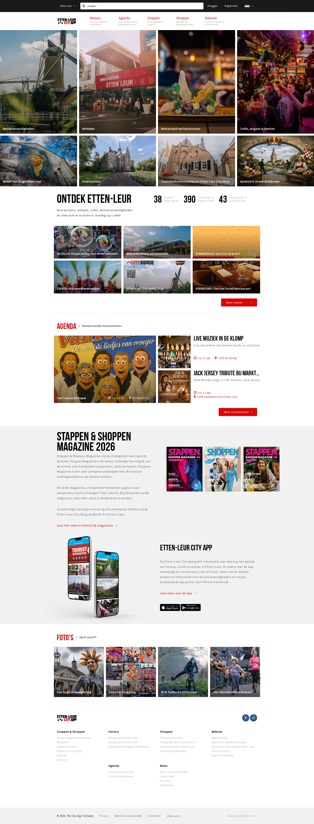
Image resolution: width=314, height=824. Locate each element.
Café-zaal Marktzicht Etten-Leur (217, 396)
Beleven (217, 732)
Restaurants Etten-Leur (123, 738)
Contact (62, 760)
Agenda (66, 326)
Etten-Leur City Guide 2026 (144, 288)
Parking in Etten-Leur (173, 751)
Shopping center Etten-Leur (177, 742)
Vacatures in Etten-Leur (238, 199)
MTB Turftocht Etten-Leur (179, 692)
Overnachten (91, 181)
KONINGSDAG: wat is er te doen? (218, 254)
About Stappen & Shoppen (74, 738)
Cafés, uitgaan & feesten (257, 129)
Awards (61, 755)
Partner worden (67, 746)
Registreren (231, 6)
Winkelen (88, 129)
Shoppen (166, 732)
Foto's (65, 637)
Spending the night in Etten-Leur (129, 746)
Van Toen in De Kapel (71, 398)
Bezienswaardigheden (18, 129)
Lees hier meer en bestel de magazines (87, 525)
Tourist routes (221, 751)
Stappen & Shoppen (71, 732)
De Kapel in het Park (142, 398)
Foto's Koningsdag (122, 692)
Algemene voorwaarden (128, 816)
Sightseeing (219, 738)
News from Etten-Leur (174, 772)
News (163, 766)
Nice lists (166, 780)
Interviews (167, 785)
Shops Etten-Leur (171, 738)
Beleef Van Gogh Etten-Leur (22, 181)
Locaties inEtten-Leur (206, 199)
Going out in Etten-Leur (123, 742)
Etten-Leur (67, 6)
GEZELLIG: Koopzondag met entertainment (87, 254)
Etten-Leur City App (69, 751)
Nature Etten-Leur (223, 755)
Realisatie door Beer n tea (242, 816)
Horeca (114, 732)
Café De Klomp (227, 357)
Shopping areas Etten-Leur (177, 746)
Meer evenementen (236, 412)
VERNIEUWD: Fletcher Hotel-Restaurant (223, 288)
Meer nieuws (234, 302)
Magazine (63, 742)
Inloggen (212, 6)
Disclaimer (154, 816)
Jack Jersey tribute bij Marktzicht (230, 372)
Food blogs (167, 776)
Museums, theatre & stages (229, 742)
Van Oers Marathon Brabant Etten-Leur (235, 692)
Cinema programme (121, 776)
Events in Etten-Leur (121, 772)
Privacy (104, 816)
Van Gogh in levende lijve (74, 692)
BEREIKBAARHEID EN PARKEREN (147, 254)
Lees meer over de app (178, 593)
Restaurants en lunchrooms (180, 129)
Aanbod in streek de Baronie (259, 181)
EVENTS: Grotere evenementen (78, 288)
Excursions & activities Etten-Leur (233, 746)
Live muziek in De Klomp (218, 338)
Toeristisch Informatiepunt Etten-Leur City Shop (195, 181)
